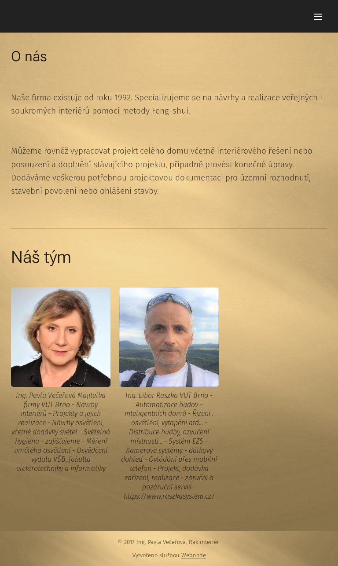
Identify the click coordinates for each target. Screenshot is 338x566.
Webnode (193, 555)
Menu (318, 16)
